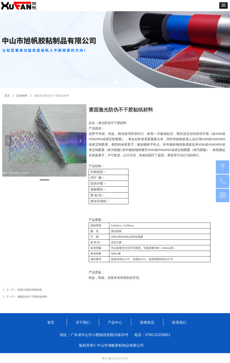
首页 (7, 95)
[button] (223, 5)
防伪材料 (22, 95)
